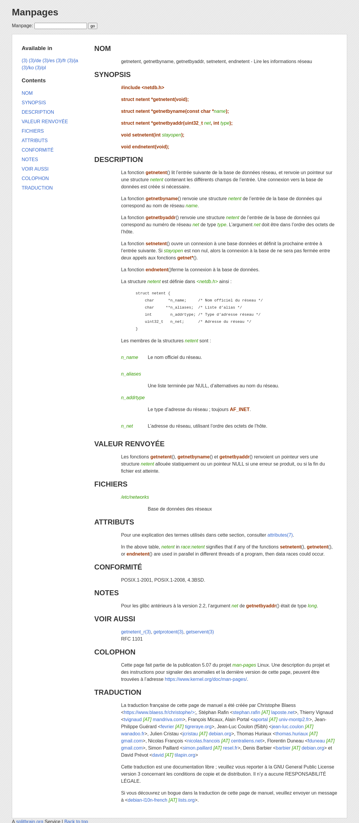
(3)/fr (61, 60)
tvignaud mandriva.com (153, 719)
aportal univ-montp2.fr (281, 719)
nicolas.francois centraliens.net (224, 740)
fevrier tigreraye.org (186, 726)
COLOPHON (115, 652)
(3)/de (35, 60)
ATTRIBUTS (114, 522)
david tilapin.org (173, 755)
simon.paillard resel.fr (210, 747)
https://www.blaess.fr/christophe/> (159, 712)
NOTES (106, 593)
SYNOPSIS (112, 74)
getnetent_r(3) (136, 631)
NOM (102, 48)
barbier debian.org (300, 747)
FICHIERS (111, 484)
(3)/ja (72, 60)
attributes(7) (280, 535)
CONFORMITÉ (118, 567)
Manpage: (22, 25)
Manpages (35, 12)
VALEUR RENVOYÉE (129, 444)
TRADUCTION (118, 692)
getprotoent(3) (168, 631)
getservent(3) (200, 631)
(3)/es (48, 60)
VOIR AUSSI (114, 619)
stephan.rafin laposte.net (264, 712)
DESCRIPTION (118, 159)
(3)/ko (28, 67)
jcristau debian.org (207, 733)
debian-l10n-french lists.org (161, 800)
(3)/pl (40, 67)
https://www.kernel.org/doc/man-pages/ (206, 679)
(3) (25, 60)
